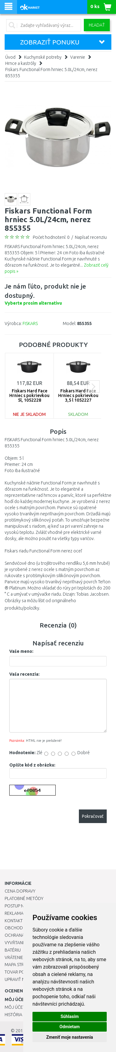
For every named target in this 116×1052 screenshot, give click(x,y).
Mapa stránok (20, 964)
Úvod (10, 57)
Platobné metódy (24, 898)
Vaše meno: (21, 651)
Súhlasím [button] (70, 1016)
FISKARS (30, 323)
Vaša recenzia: (24, 674)
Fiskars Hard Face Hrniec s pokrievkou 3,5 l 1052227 (78, 395)
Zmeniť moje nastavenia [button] (69, 1037)
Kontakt (14, 920)
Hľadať (97, 25)
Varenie (77, 57)
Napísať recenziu (91, 237)
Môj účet (15, 1007)
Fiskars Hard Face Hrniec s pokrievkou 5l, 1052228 (29, 395)
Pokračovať (93, 816)
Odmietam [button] (69, 1026)
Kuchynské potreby (43, 57)
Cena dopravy (20, 891)
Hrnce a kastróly (20, 63)
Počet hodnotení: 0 (51, 237)
